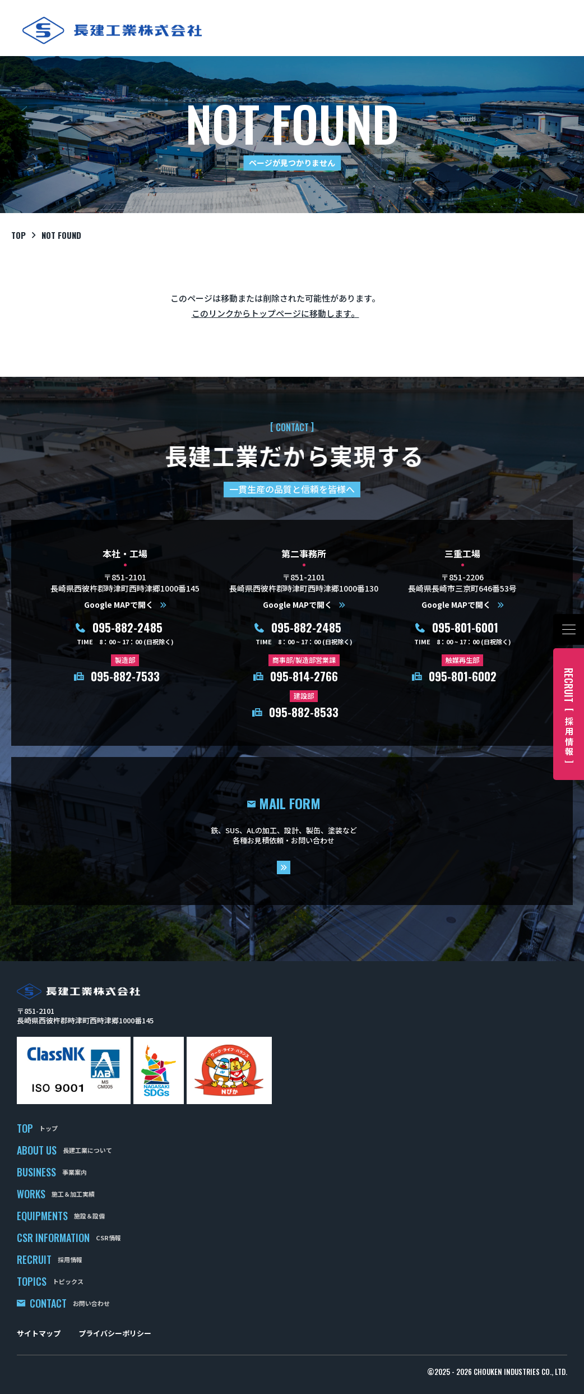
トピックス (68, 1281)
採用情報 (70, 1259)
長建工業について (87, 1150)
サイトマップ (39, 1333)
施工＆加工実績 (73, 1193)
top (18, 235)
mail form (292, 831)
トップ (48, 1128)
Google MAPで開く (119, 604)
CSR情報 (108, 1237)
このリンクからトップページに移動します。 (275, 313)
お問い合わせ (91, 1303)
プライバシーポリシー (114, 1333)
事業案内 (74, 1171)
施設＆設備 (89, 1215)
